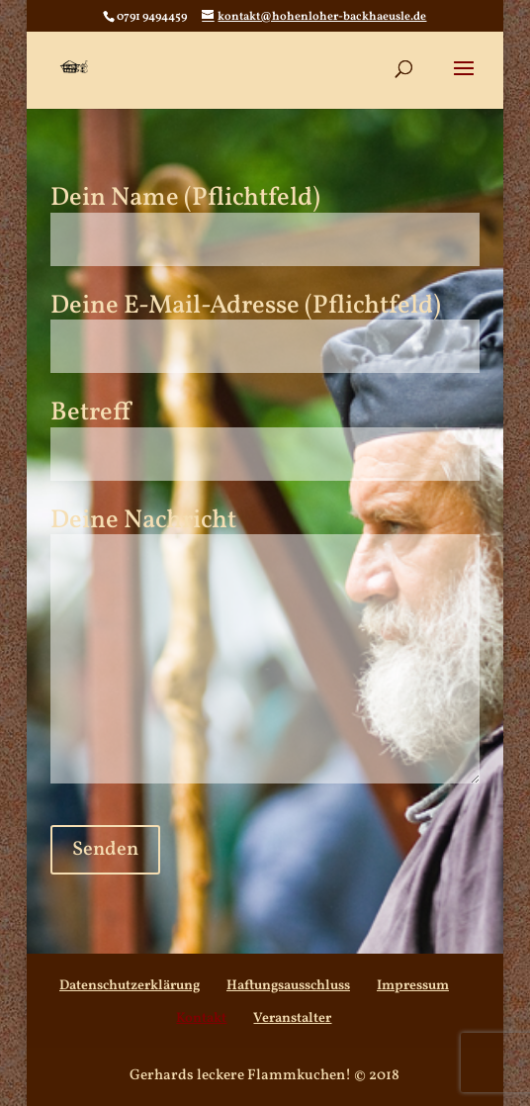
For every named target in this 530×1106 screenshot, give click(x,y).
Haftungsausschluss (288, 985)
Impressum (413, 985)
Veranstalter (292, 1018)
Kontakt (201, 1018)
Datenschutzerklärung (129, 985)
